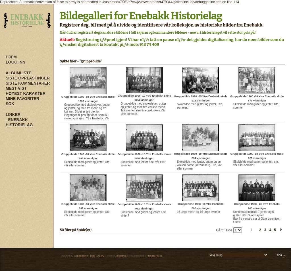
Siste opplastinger (28, 78)
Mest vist (16, 88)
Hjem (11, 57)
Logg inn (15, 62)
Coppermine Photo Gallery (89, 255)
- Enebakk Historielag (19, 122)
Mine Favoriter (22, 98)
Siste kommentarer (28, 83)
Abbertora (121, 255)
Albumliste (18, 73)
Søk (10, 103)
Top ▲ (281, 255)
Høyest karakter (25, 93)
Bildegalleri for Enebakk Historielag (141, 16)
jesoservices (155, 255)
